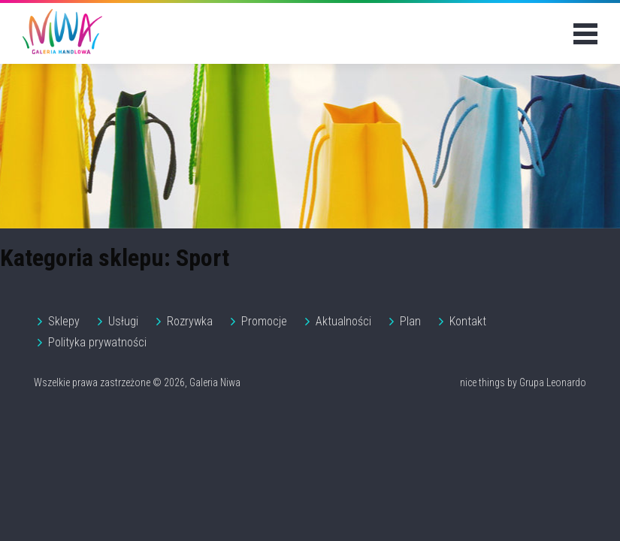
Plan (410, 321)
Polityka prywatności (97, 342)
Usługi (123, 321)
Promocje (264, 321)
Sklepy (64, 321)
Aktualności (343, 321)
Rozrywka (190, 321)
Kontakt (467, 321)
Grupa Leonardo (552, 382)
